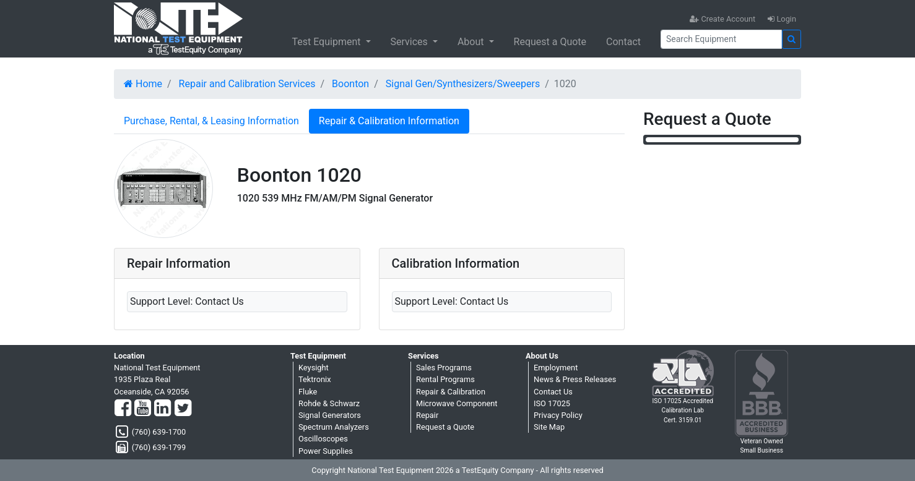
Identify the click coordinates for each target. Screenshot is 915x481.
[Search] (721, 39)
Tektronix (314, 379)
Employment (556, 367)
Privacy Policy (558, 415)
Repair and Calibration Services (247, 84)
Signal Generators (329, 415)
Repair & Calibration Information (389, 121)
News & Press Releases (575, 379)
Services (410, 42)
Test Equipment (327, 42)
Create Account (722, 18)
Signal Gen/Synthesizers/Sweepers (463, 84)
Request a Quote (550, 42)
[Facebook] (123, 409)
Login (782, 18)
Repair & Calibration (450, 391)
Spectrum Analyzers (333, 427)
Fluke (307, 391)
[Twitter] (183, 409)
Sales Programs (444, 367)
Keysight (313, 367)
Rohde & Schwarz (329, 403)
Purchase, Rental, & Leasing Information (211, 121)
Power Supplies (325, 451)
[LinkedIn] (162, 409)
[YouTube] (143, 409)
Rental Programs (445, 379)
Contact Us (553, 391)
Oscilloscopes (323, 438)
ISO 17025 (552, 403)
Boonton (350, 84)
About (472, 42)
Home (143, 84)
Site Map (549, 427)
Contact (623, 42)
